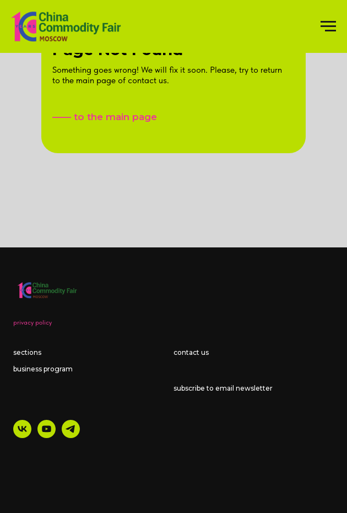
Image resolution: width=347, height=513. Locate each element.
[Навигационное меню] (328, 26)
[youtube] (46, 435)
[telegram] (71, 435)
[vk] (22, 435)
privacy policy (32, 322)
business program (43, 369)
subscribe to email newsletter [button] (223, 388)
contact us (191, 352)
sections (27, 352)
